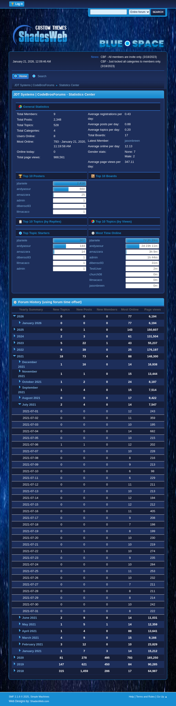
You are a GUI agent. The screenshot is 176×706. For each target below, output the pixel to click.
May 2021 (29, 624)
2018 (20, 671)
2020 (20, 657)
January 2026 (31, 323)
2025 (20, 329)
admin (21, 200)
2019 (20, 664)
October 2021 (31, 382)
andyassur (24, 189)
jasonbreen (132, 140)
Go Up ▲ (162, 696)
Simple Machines (39, 696)
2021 (20, 356)
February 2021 (32, 644)
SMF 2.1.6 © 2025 (19, 696)
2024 (20, 336)
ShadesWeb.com (39, 701)
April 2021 (29, 631)
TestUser (95, 268)
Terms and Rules (145, 696)
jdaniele (22, 183)
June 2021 (29, 617)
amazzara (23, 194)
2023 (20, 343)
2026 (20, 316)
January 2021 (31, 651)
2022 (20, 349)
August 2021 (31, 398)
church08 (95, 274)
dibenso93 (24, 206)
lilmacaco (23, 211)
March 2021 (30, 637)
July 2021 (29, 404)
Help (131, 696)
